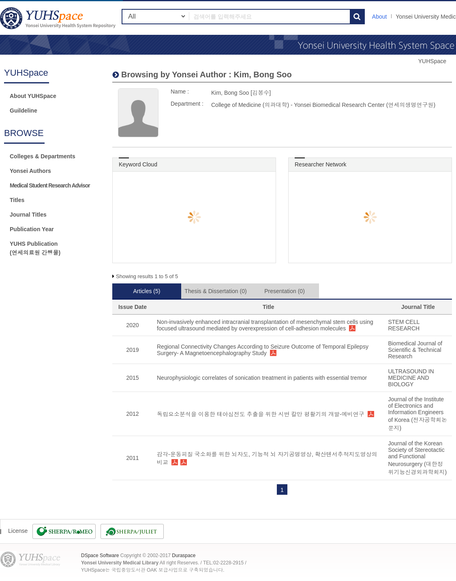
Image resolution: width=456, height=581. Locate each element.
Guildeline (23, 110)
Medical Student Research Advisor (50, 185)
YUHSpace (432, 61)
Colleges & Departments (42, 156)
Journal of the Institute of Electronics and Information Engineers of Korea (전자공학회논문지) (417, 413)
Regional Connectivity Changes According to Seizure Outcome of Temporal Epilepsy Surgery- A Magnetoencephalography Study (262, 349)
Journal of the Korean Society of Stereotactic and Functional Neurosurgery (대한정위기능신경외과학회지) (417, 457)
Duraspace (183, 555)
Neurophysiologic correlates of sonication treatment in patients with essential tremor (262, 378)
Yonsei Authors (30, 171)
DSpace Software (100, 555)
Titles (17, 200)
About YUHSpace (33, 96)
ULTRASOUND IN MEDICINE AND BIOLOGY (411, 377)
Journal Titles (28, 214)
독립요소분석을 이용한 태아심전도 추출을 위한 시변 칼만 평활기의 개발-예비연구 (260, 414)
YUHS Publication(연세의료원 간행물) (35, 248)
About (379, 16)
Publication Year (32, 229)
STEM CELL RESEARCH (404, 325)
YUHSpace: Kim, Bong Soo (59, 18)
